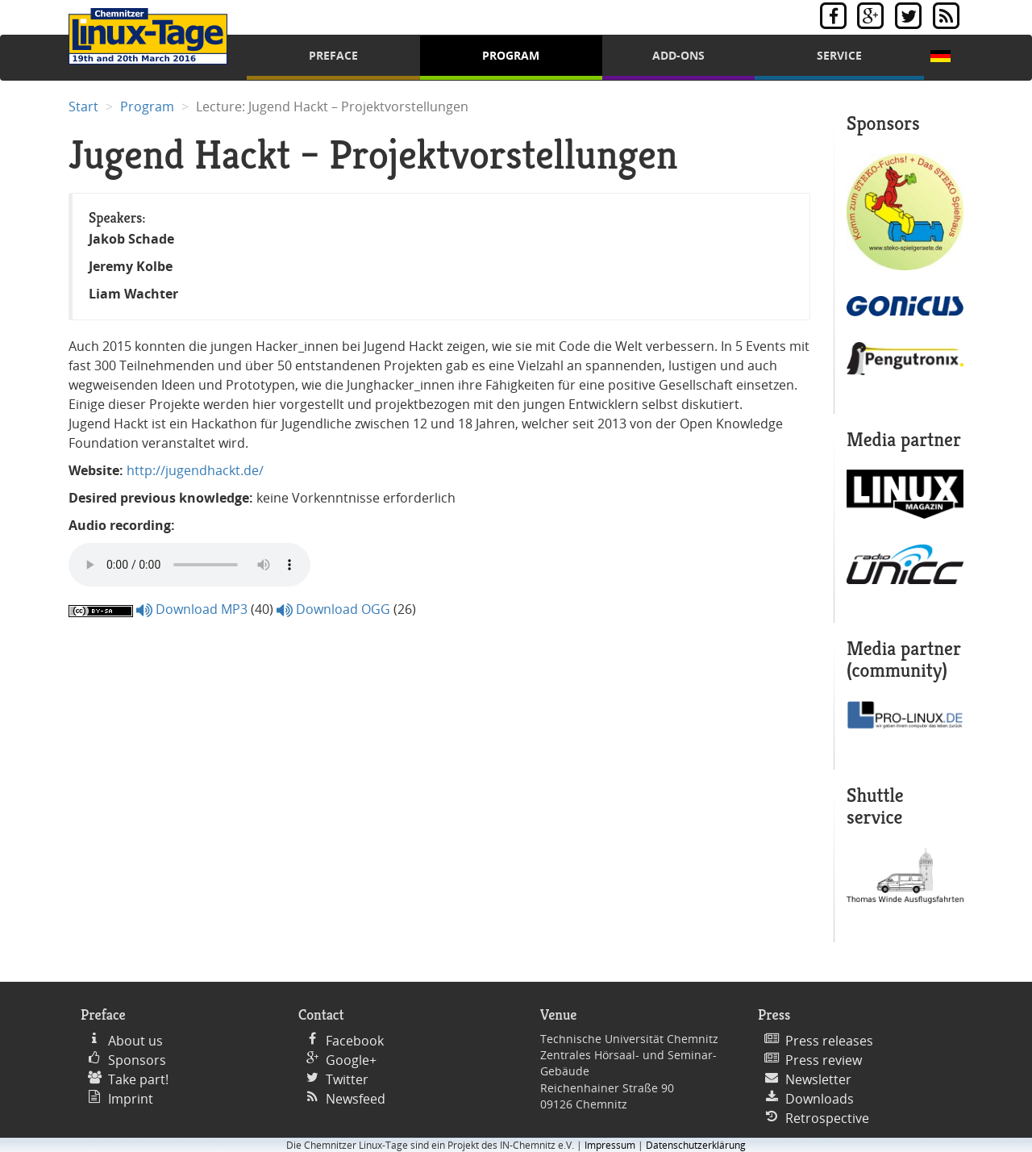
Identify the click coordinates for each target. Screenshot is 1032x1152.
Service (839, 55)
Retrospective (827, 1118)
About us (135, 1041)
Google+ (351, 1060)
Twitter (347, 1079)
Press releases (829, 1041)
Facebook (355, 1041)
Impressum (610, 1145)
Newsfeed (355, 1099)
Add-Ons (678, 55)
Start (83, 106)
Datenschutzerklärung (696, 1145)
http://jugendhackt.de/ (195, 470)
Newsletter (818, 1079)
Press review (823, 1060)
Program (510, 55)
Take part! (138, 1079)
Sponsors (137, 1060)
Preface (333, 55)
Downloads (819, 1099)
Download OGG (333, 609)
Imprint (130, 1099)
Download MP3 (192, 609)
